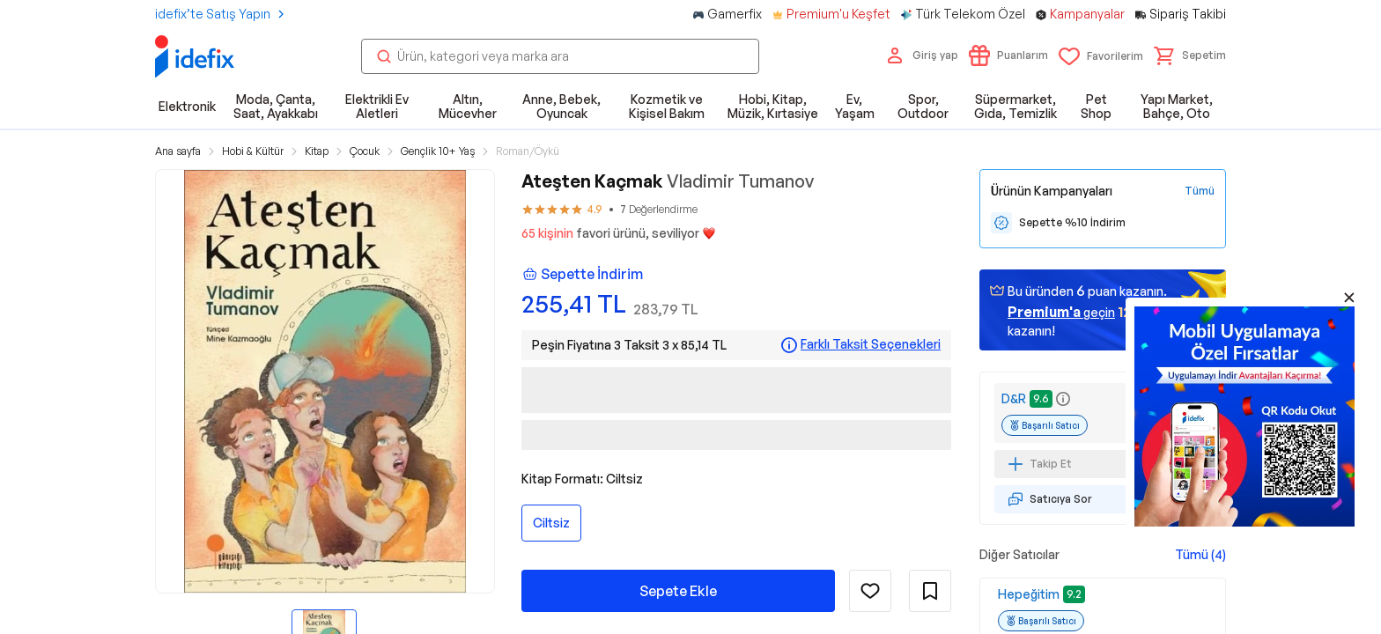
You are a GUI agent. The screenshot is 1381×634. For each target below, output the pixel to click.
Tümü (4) (1200, 554)
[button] (1190, 55)
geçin (1061, 312)
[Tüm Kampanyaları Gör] (1200, 191)
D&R (1013, 398)
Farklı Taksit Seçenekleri (871, 344)
